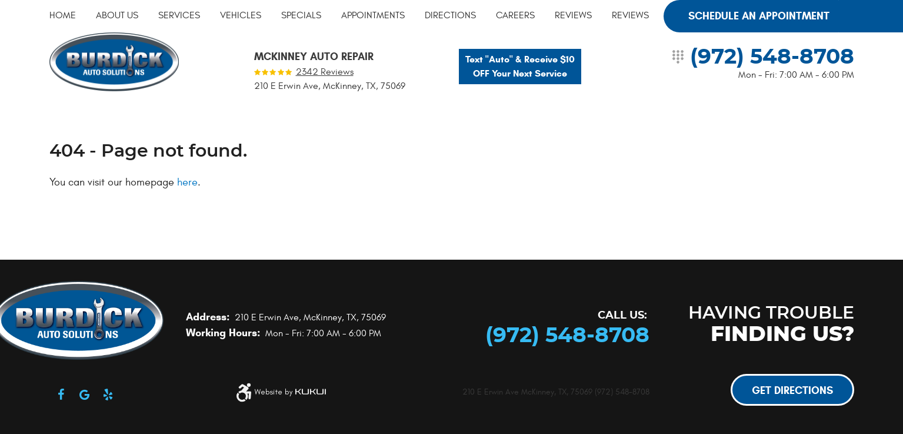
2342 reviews (325, 72)
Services (179, 15)
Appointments (373, 15)
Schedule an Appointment (758, 15)
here (187, 182)
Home (62, 15)
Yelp (108, 394)
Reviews (573, 15)
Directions (450, 15)
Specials (301, 15)
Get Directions (792, 390)
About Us (117, 15)
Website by (290, 392)
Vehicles (240, 15)
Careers (515, 15)
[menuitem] (62, 15)
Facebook (61, 394)
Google (84, 394)
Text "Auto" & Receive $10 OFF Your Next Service (520, 66)
